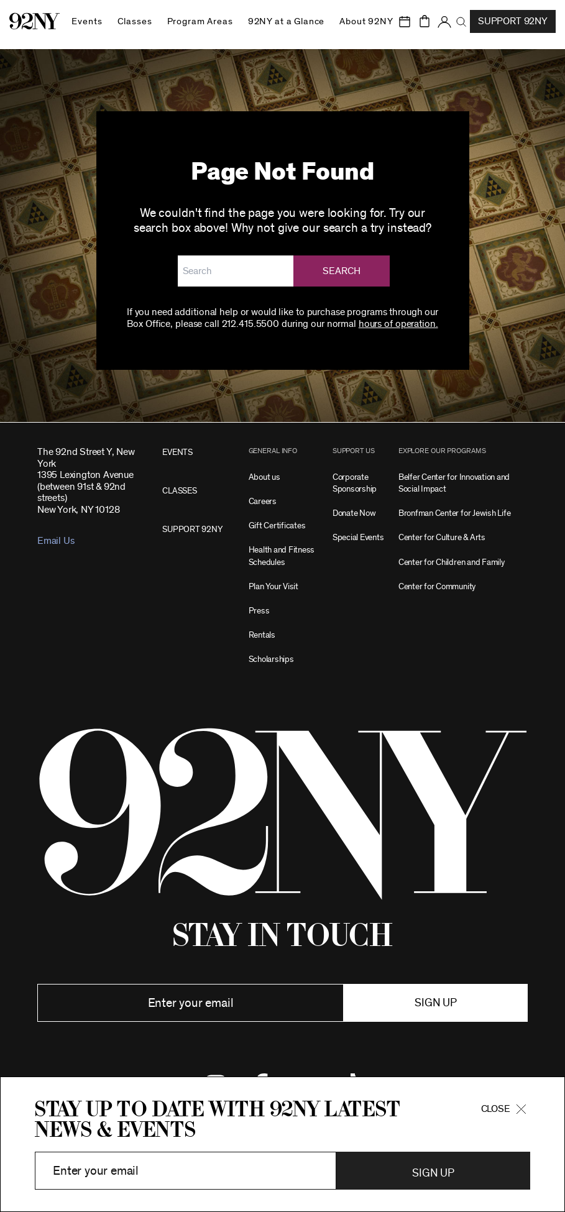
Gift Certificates (277, 525)
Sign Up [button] (433, 1173)
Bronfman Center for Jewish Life (454, 513)
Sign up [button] (435, 1003)
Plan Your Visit (273, 586)
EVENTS (177, 452)
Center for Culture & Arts (441, 537)
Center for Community (436, 586)
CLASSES (179, 490)
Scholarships (271, 659)
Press (259, 610)
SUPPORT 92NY (192, 529)
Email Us (55, 541)
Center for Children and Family (451, 562)
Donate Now (354, 513)
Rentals (262, 635)
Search (342, 271)
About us (264, 477)
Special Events (358, 537)
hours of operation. (398, 324)
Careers (263, 501)
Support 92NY (513, 21)
